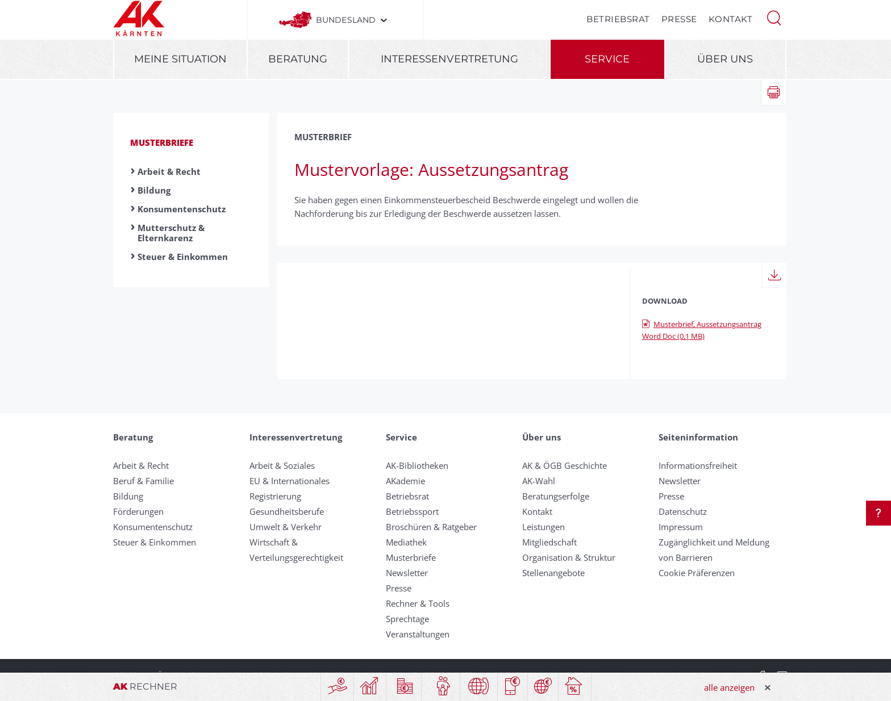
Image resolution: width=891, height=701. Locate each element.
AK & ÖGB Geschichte (564, 465)
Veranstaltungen (417, 634)
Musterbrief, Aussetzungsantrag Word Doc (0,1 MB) (701, 330)
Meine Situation (180, 59)
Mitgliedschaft (549, 542)
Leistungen (543, 526)
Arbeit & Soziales (282, 465)
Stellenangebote (553, 572)
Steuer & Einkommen (183, 256)
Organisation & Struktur (568, 557)
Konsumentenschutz (182, 209)
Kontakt (731, 19)
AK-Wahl (538, 480)
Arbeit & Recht (169, 171)
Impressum (681, 526)
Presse (679, 19)
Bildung (154, 190)
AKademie (405, 480)
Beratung (297, 59)
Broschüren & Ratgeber (431, 526)
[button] (774, 17)
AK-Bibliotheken (417, 465)
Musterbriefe (161, 142)
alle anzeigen (729, 687)
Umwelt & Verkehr (285, 526)
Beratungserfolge (555, 496)
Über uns (725, 59)
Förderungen (138, 511)
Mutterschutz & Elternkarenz (171, 233)
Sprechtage (407, 618)
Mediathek (406, 542)
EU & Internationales (289, 480)
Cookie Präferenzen (697, 572)
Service (607, 59)
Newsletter (407, 572)
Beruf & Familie (143, 480)
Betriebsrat (618, 19)
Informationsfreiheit (698, 465)
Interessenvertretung (449, 59)
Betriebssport (412, 511)
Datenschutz (683, 511)
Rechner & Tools (417, 603)
